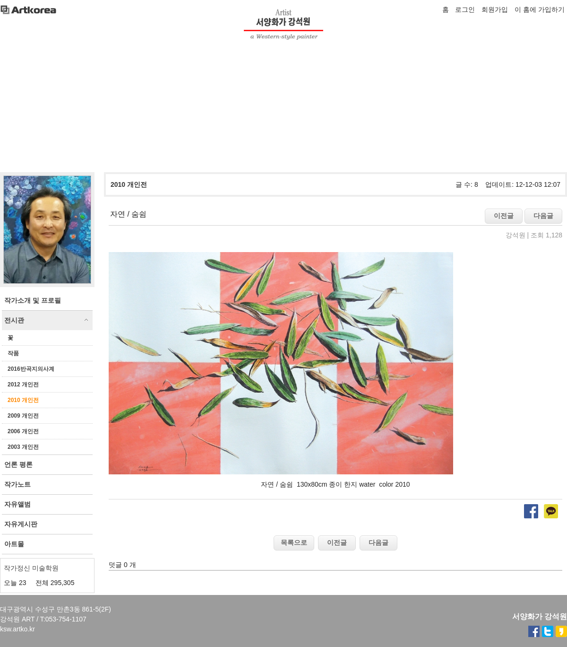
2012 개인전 (23, 384)
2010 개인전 (23, 400)
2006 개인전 (23, 431)
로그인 (465, 9)
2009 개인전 (23, 415)
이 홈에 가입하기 (540, 9)
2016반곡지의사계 (31, 369)
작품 (13, 353)
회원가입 (494, 9)
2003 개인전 (23, 447)
